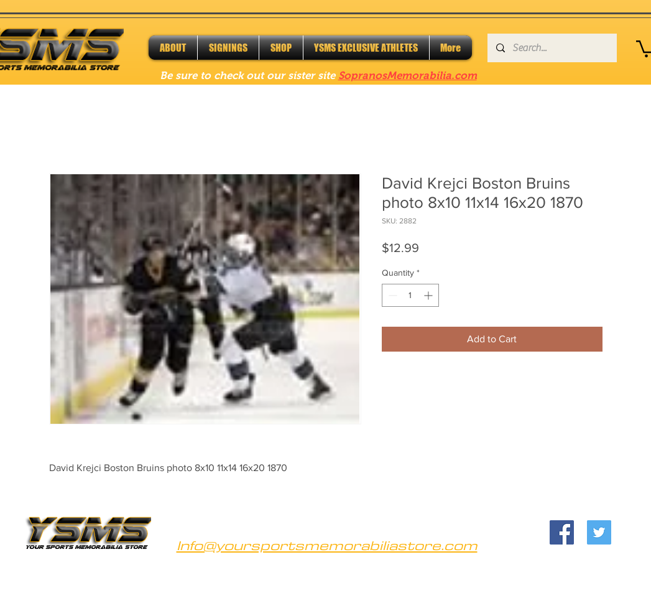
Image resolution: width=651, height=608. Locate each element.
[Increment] (429, 295)
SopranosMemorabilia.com (407, 76)
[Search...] (551, 48)
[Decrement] (391, 295)
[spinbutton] (410, 295)
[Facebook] (562, 532)
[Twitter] (599, 532)
